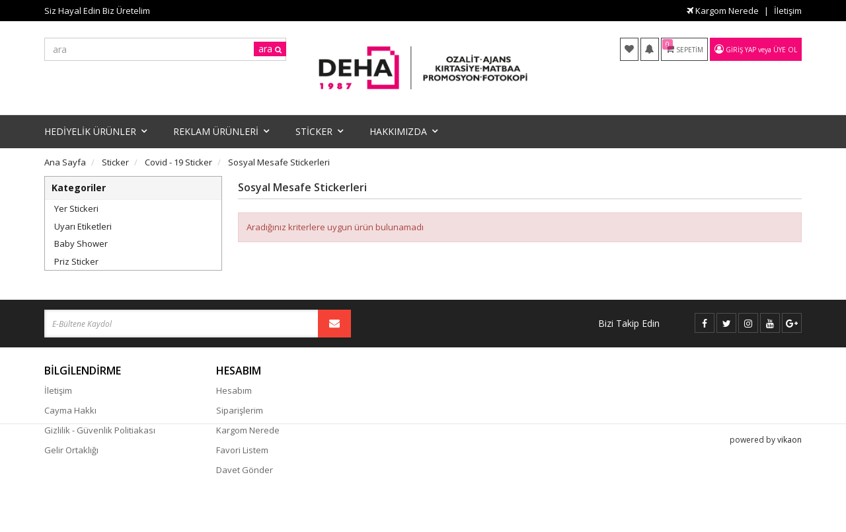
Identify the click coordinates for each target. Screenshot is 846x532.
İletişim (788, 11)
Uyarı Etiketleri (83, 226)
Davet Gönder (244, 470)
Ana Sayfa (65, 162)
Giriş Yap (741, 49)
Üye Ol (785, 49)
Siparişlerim (239, 410)
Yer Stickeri (76, 208)
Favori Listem (242, 450)
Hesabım (234, 390)
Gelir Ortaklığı (71, 450)
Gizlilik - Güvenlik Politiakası (99, 430)
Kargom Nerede (723, 11)
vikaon (789, 509)
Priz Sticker (76, 261)
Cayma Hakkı (70, 410)
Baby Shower (81, 243)
